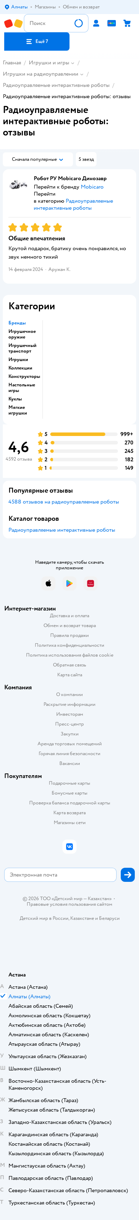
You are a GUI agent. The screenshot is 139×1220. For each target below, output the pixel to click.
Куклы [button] (15, 399)
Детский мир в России (44, 918)
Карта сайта (69, 675)
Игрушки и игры (49, 62)
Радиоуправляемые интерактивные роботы (56, 85)
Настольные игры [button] (21, 387)
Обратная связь (69, 665)
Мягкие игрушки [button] (17, 410)
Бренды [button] (17, 323)
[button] (37, 41)
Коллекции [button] (20, 368)
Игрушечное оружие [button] (22, 334)
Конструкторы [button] (24, 376)
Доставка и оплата (69, 616)
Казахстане (82, 918)
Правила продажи (69, 635)
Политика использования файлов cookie (69, 655)
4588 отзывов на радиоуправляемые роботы (63, 501)
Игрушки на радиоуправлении (40, 73)
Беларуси (109, 918)
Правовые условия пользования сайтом (69, 904)
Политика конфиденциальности (69, 645)
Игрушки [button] (18, 359)
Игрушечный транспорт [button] (22, 348)
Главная (12, 62)
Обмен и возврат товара (70, 625)
